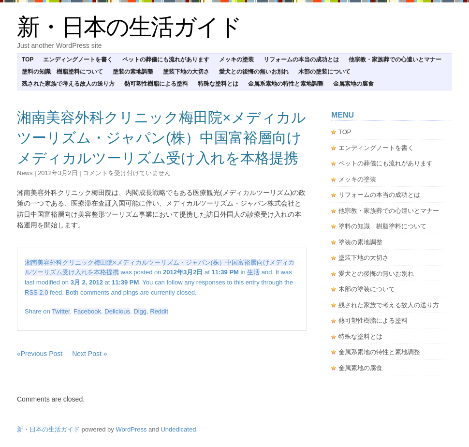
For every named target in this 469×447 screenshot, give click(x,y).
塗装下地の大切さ (186, 71)
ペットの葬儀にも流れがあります (165, 59)
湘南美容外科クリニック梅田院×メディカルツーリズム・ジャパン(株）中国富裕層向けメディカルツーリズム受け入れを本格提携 (161, 137)
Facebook (87, 311)
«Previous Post (39, 354)
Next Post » (89, 354)
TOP (27, 59)
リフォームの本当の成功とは (301, 59)
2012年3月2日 (57, 173)
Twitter (61, 311)
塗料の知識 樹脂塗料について (62, 71)
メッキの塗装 (236, 59)
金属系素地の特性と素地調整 (285, 83)
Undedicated (178, 429)
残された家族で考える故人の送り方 (68, 83)
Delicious (117, 311)
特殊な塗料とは (218, 83)
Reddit (159, 311)
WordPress (131, 429)
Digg (140, 311)
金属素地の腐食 (353, 83)
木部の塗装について (324, 71)
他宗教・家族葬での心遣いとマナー (395, 59)
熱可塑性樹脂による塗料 (156, 83)
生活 (253, 272)
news (25, 173)
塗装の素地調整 (133, 71)
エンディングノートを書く (78, 59)
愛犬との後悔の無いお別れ (254, 71)
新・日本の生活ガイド (129, 27)
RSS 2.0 (36, 292)
